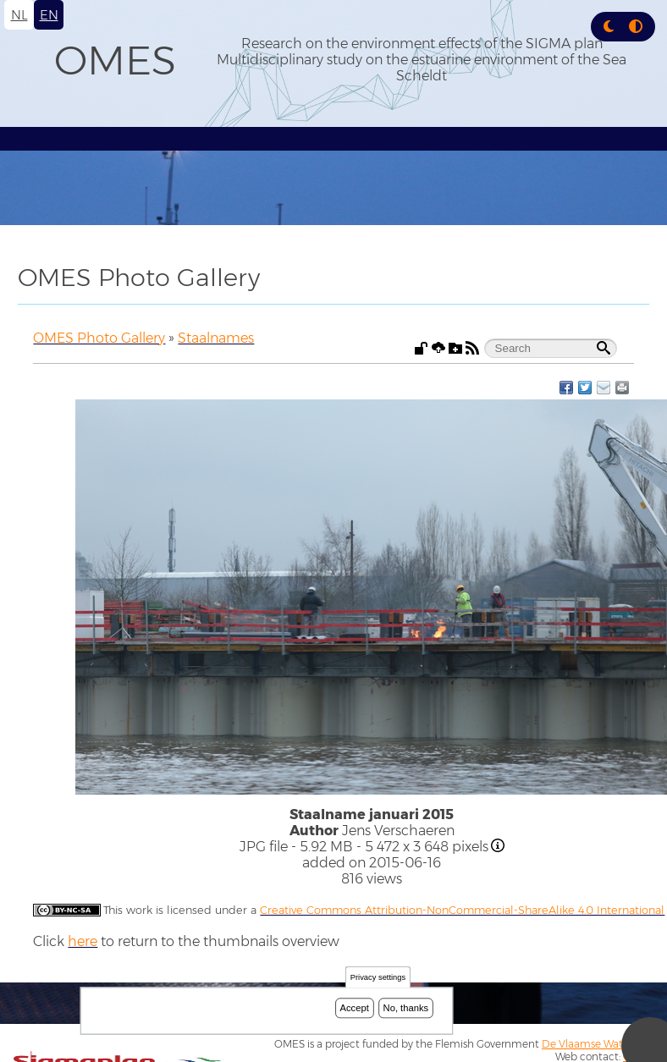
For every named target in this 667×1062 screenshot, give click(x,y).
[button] (609, 27)
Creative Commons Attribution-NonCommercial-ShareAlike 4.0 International (462, 910)
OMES (115, 60)
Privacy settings (377, 977)
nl (19, 15)
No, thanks (406, 1008)
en (49, 15)
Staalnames (216, 338)
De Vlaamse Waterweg (597, 1043)
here (82, 941)
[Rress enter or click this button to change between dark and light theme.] (610, 27)
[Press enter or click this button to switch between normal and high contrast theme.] (635, 27)
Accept (354, 1008)
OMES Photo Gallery (99, 338)
